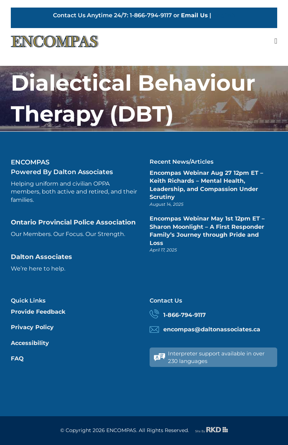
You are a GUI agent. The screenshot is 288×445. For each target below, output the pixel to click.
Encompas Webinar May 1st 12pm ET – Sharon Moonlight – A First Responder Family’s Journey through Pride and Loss (207, 230)
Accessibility (30, 343)
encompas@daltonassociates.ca (211, 329)
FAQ (17, 358)
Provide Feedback (38, 311)
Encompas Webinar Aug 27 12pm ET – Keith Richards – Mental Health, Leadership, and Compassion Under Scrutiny (206, 184)
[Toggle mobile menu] (275, 41)
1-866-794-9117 (184, 315)
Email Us (194, 15)
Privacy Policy (32, 327)
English (224, 15)
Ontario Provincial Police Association (73, 222)
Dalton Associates (41, 257)
